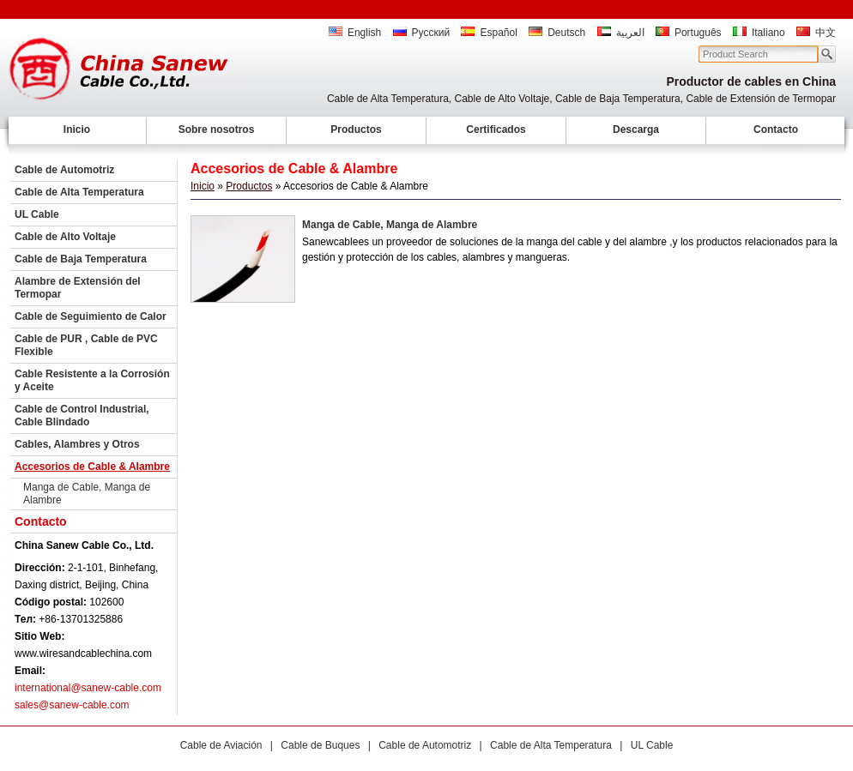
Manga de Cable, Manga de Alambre (86, 493)
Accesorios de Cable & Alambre (92, 467)
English (355, 33)
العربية (620, 33)
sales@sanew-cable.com (72, 705)
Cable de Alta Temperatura (79, 192)
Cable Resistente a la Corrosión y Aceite (92, 380)
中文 (816, 33)
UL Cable (37, 214)
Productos (355, 129)
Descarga (636, 129)
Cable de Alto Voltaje (65, 237)
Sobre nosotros (216, 129)
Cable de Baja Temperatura (81, 259)
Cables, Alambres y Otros (77, 444)
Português (689, 33)
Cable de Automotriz (64, 170)
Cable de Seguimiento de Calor (90, 316)
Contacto (775, 129)
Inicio (77, 129)
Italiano (759, 33)
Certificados (495, 129)
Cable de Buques (320, 745)
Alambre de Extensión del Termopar (78, 287)
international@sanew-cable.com (88, 688)
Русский (422, 33)
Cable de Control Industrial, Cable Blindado (82, 415)
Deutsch (557, 33)
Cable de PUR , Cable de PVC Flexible (86, 345)
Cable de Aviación (221, 745)
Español (489, 33)
